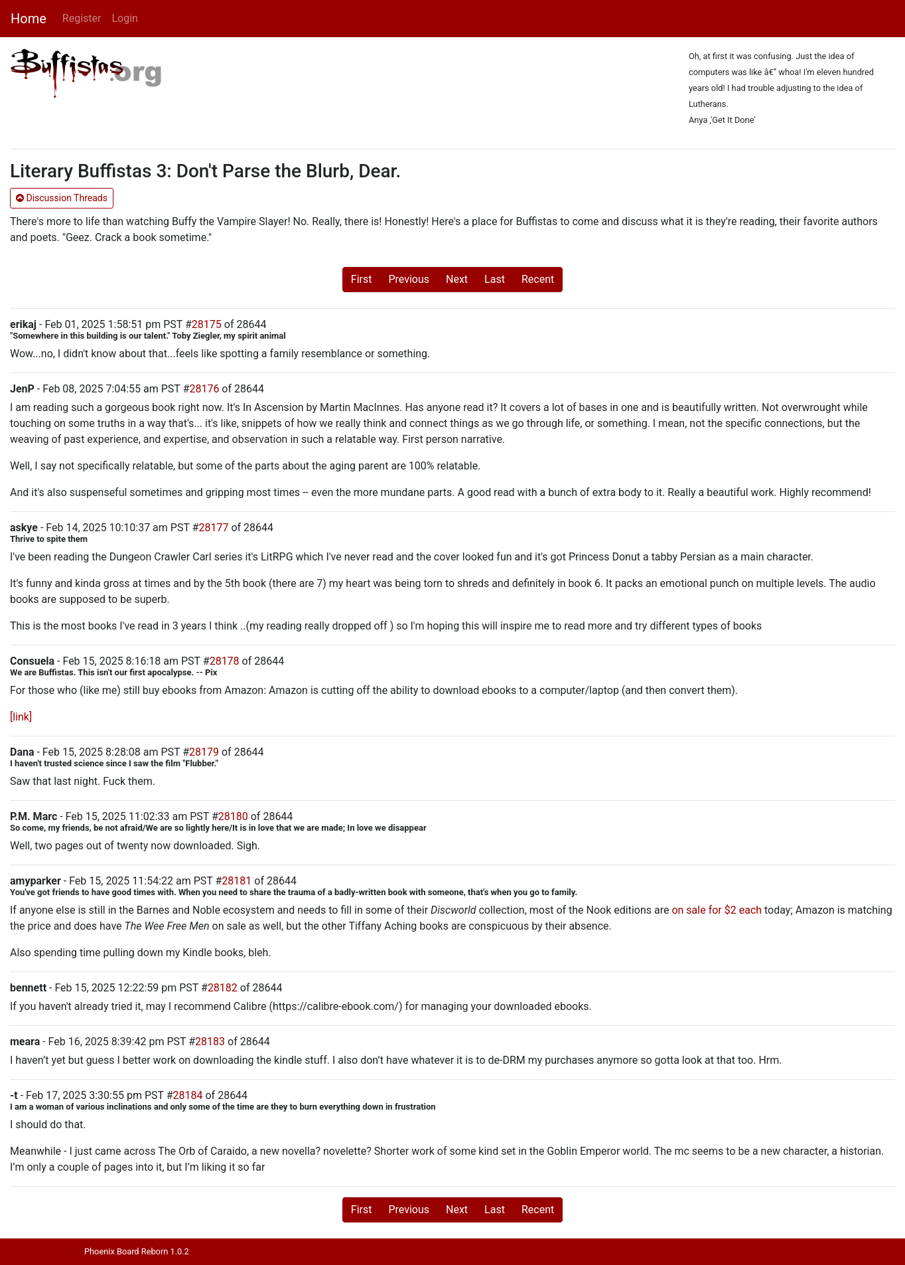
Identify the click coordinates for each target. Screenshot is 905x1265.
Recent (538, 279)
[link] (21, 717)
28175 (207, 324)
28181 (236, 881)
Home (28, 19)
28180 (233, 816)
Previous (408, 279)
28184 (188, 1095)
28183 (210, 1041)
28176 (204, 388)
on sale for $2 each (716, 910)
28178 (225, 661)
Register (82, 18)
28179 (204, 752)
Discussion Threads (61, 198)
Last (494, 279)
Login (124, 18)
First (361, 279)
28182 (223, 987)
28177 (213, 527)
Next (457, 279)
